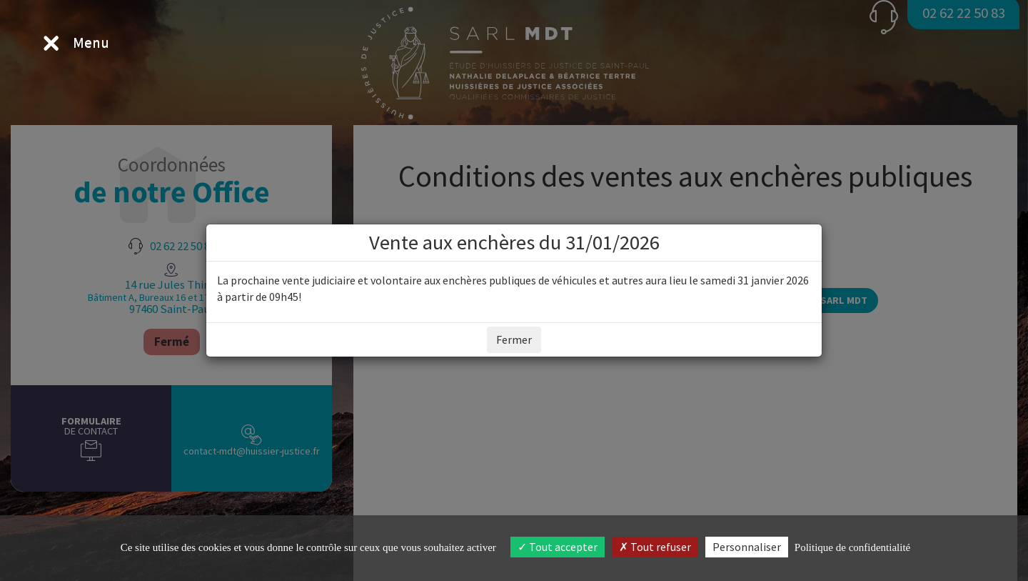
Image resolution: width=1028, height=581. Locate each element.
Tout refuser (655, 547)
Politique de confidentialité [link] (852, 547)
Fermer (514, 339)
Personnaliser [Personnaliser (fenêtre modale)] (746, 547)
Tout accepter (558, 547)
